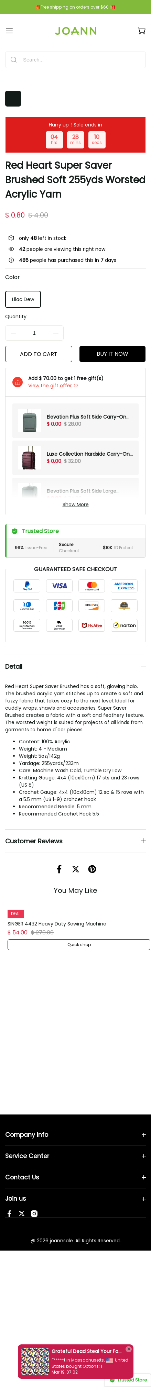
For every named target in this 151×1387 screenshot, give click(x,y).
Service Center (27, 1149)
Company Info (26, 1127)
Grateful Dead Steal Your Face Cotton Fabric (87, 1351)
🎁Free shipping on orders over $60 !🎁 (75, 7)
